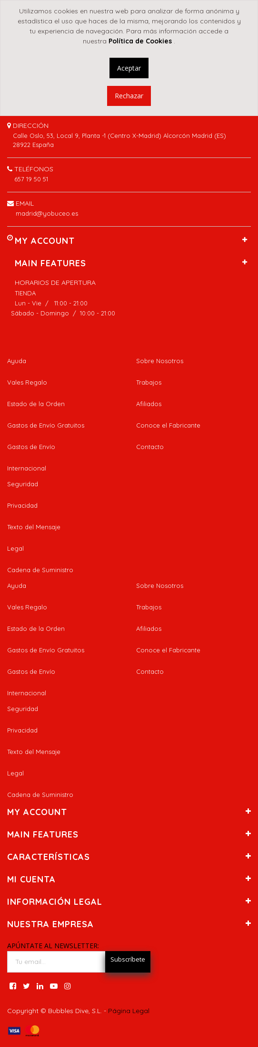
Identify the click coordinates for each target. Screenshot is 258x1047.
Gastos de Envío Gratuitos (45, 425)
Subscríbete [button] (127, 959)
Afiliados (148, 404)
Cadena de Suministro (40, 570)
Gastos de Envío (31, 446)
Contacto (150, 446)
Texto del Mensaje (33, 527)
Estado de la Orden (36, 404)
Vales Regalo (27, 382)
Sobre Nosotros (159, 361)
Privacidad (22, 505)
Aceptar (129, 68)
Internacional (26, 468)
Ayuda (16, 361)
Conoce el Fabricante (168, 425)
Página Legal (128, 1010)
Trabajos (148, 382)
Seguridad (22, 484)
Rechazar (129, 95)
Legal (15, 548)
